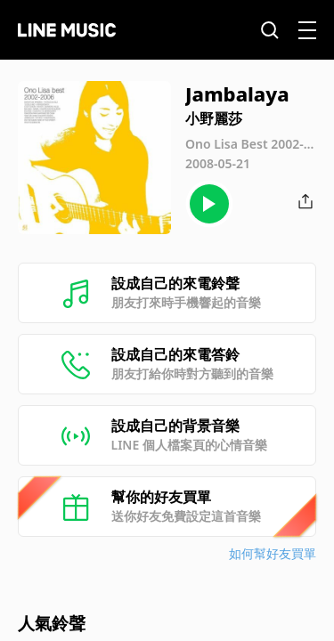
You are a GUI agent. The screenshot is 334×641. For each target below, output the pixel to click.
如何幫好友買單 (272, 553)
